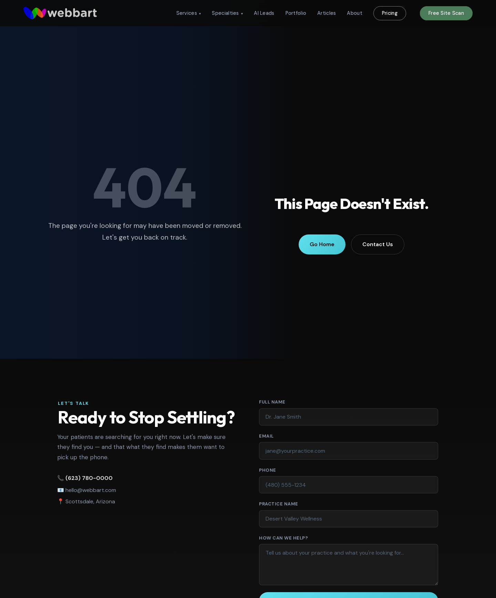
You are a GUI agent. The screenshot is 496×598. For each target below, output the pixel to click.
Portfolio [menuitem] (296, 13)
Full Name (286, 401)
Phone (267, 470)
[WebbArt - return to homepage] (60, 13)
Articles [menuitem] (326, 13)
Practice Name (278, 504)
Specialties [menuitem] (227, 13)
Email (280, 435)
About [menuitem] (354, 13)
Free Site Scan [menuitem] (446, 13)
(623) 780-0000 (87, 478)
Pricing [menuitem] (389, 13)
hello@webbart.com (89, 490)
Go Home (322, 244)
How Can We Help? (283, 538)
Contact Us (377, 244)
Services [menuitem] (188, 13)
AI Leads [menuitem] (264, 13)
